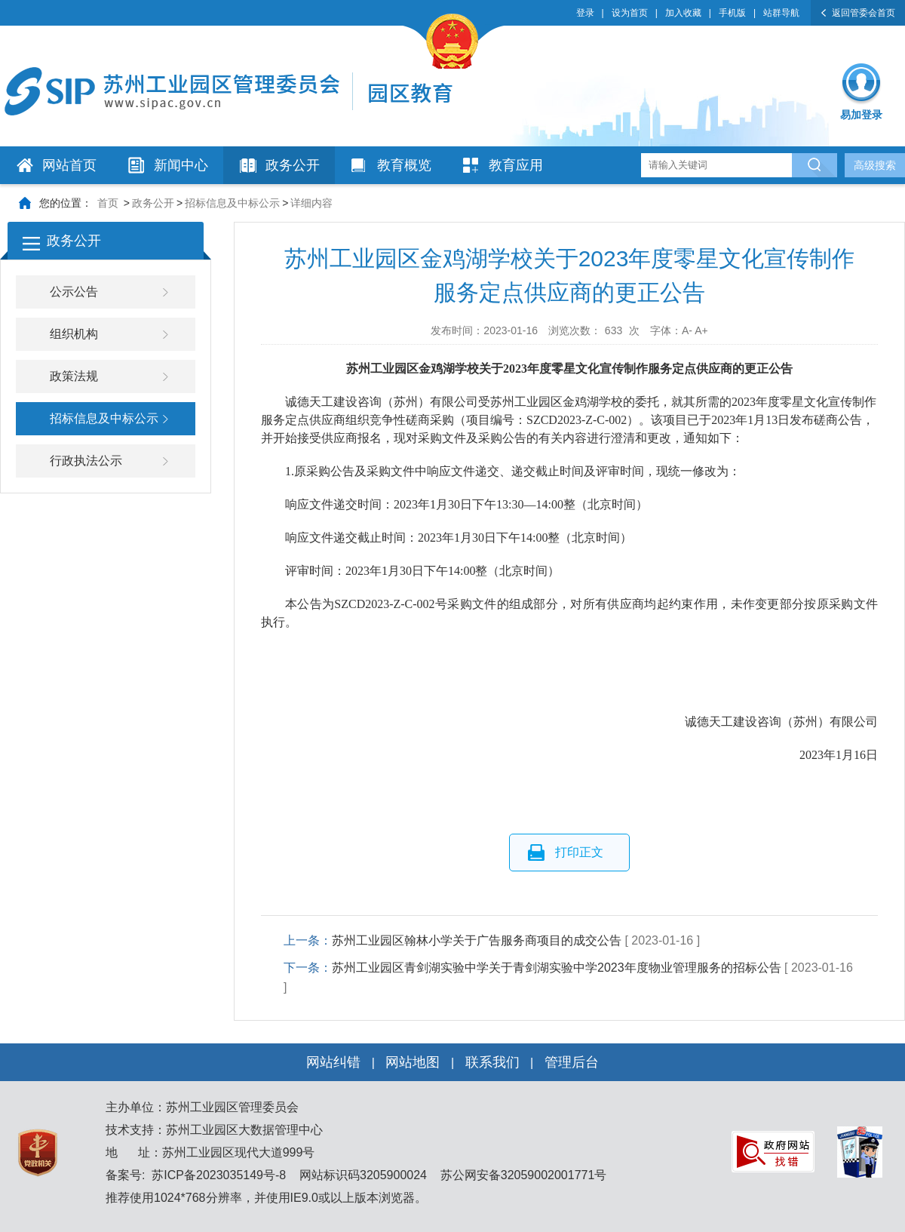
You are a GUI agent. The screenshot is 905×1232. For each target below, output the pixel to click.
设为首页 (630, 13)
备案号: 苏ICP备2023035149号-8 (196, 1175)
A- (687, 330)
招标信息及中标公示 (232, 203)
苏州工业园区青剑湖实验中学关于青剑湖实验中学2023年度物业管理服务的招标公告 (556, 967)
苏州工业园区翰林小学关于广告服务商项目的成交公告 (476, 940)
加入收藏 (683, 13)
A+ (701, 330)
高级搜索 (875, 165)
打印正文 (579, 852)
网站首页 (69, 165)
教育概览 (404, 165)
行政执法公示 (86, 460)
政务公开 (292, 165)
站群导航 (781, 13)
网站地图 (412, 1062)
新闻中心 (181, 165)
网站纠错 (333, 1062)
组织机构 (74, 333)
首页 (107, 203)
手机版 (732, 13)
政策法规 (74, 376)
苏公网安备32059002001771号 (521, 1175)
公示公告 (74, 291)
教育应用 (516, 165)
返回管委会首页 (863, 13)
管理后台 (572, 1062)
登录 (585, 13)
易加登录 (861, 115)
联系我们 (492, 1062)
